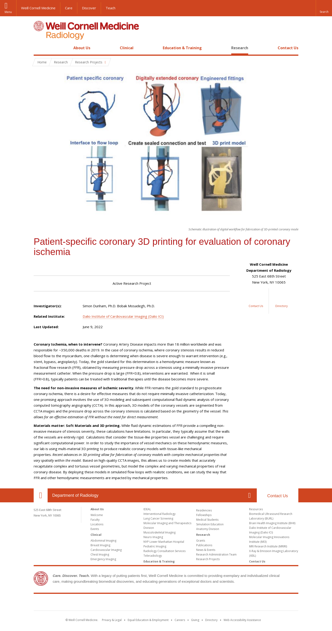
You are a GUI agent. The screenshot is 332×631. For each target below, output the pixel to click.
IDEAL (147, 509)
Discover (89, 8)
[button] (324, 8)
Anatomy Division (207, 529)
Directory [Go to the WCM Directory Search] (211, 620)
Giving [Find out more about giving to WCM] (195, 620)
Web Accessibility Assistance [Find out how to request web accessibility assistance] (242, 620)
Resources (256, 509)
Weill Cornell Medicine (38, 8)
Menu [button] (8, 12)
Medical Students (207, 520)
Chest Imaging (100, 554)
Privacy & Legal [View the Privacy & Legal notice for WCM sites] (112, 620)
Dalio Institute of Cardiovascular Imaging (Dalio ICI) (123, 316)
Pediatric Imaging (154, 546)
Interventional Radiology (159, 514)
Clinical (126, 47)
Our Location (41, 495)
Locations (97, 524)
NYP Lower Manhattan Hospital (163, 542)
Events (95, 529)
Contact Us (288, 47)
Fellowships (204, 515)
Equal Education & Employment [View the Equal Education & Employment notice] (148, 620)
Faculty (95, 520)
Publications (204, 545)
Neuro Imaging (153, 537)
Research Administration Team (216, 554)
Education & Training (182, 47)
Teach (110, 8)
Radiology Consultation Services (164, 551)
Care (68, 8)
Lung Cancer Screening (158, 518)
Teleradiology (152, 556)
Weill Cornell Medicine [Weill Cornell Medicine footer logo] (166, 603)
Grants (200, 541)
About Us (81, 47)
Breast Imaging (100, 545)
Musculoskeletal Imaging (159, 532)
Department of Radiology (75, 495)
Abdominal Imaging (103, 541)
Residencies (204, 510)
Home (39, 48)
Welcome (97, 515)
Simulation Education (210, 524)
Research (239, 47)
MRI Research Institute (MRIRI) (268, 546)
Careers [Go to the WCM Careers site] (180, 620)
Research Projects (208, 559)
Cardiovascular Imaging (106, 550)
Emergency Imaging (103, 559)
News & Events (205, 550)
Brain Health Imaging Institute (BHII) (272, 523)
